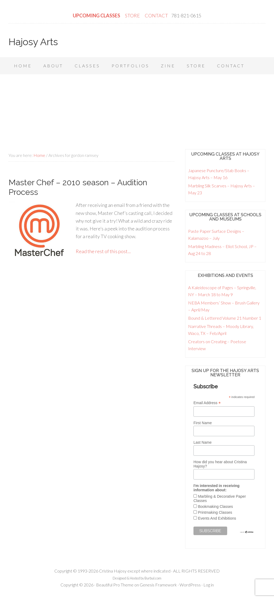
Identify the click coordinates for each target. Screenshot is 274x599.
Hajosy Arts (33, 41)
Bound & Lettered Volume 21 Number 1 (224, 317)
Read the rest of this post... (103, 251)
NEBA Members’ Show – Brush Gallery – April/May (224, 306)
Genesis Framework (158, 584)
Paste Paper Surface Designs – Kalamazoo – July (216, 235)
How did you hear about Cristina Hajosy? (220, 464)
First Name (202, 423)
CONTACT (156, 15)
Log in (208, 584)
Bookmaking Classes (215, 506)
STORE (133, 15)
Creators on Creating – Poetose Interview (217, 345)
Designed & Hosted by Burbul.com (137, 578)
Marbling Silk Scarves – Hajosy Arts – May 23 (221, 189)
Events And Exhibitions (217, 518)
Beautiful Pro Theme (115, 584)
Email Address (207, 402)
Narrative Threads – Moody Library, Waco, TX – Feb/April (221, 330)
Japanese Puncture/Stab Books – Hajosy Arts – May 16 (218, 174)
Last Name (202, 442)
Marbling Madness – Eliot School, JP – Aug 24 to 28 (222, 250)
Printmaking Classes (215, 512)
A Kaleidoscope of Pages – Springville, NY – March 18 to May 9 (222, 291)
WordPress (190, 584)
